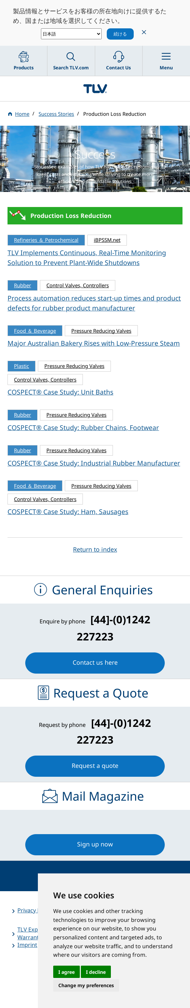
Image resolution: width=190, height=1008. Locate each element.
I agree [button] (66, 972)
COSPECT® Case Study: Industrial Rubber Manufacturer (94, 463)
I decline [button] (96, 972)
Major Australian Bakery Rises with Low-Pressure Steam (94, 343)
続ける (120, 34)
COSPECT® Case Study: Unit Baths (60, 392)
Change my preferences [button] (86, 985)
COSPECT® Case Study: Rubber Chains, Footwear (83, 427)
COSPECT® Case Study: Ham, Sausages (68, 511)
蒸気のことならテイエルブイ (95, 88)
